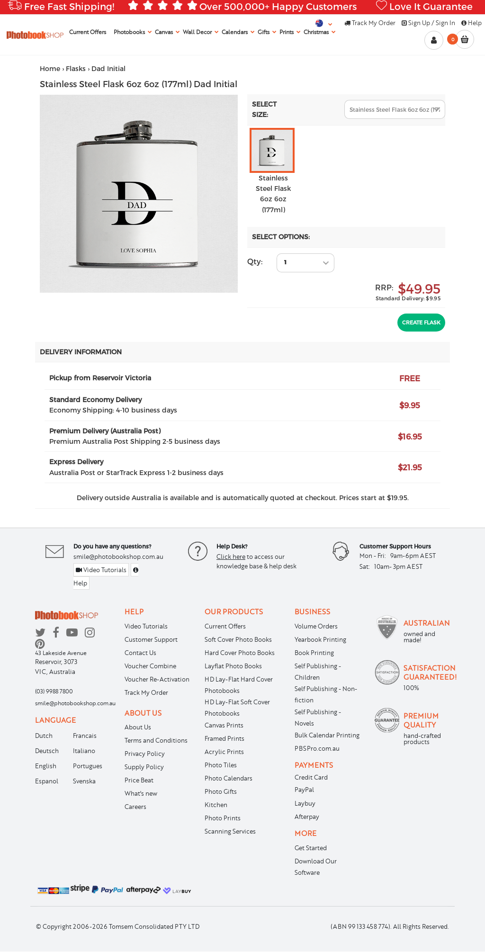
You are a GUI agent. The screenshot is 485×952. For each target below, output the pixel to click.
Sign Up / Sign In (428, 22)
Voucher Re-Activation (157, 679)
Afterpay (307, 816)
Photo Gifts (221, 791)
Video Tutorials (101, 570)
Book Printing (314, 652)
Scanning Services (230, 831)
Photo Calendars (228, 778)
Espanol (46, 781)
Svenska (84, 781)
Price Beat (139, 780)
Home (50, 68)
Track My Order (369, 22)
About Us (138, 727)
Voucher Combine (150, 666)
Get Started (311, 848)
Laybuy (305, 803)
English (45, 766)
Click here (230, 556)
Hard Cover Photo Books (240, 652)
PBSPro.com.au (317, 748)
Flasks (76, 68)
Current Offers (225, 626)
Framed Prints (224, 738)
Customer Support (151, 639)
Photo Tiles (221, 765)
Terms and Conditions (156, 740)
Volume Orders (316, 626)
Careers (135, 806)
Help (471, 22)
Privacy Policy (145, 753)
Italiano (84, 750)
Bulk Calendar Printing (327, 735)
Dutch (44, 735)
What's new (141, 793)
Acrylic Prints (224, 751)
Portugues (87, 766)
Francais (85, 735)
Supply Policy (144, 767)
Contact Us (140, 652)
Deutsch (47, 750)
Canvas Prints (224, 725)
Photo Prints (223, 818)
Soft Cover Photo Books (238, 639)
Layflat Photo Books (233, 666)
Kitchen (216, 804)
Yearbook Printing (320, 639)
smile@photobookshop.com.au (118, 556)
